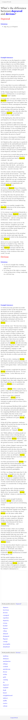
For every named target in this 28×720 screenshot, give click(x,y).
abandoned (6, 647)
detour (5, 672)
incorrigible (6, 644)
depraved (16, 11)
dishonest (6, 659)
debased (5, 634)
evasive (5, 703)
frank (4, 690)
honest (5, 693)
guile (4, 677)
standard (5, 688)
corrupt (5, 642)
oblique (5, 664)
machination (6, 661)
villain (5, 631)
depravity (6, 621)
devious (10, 14)
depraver (5, 607)
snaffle (5, 701)
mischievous (6, 669)
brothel (5, 626)
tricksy (5, 674)
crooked (5, 667)
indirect (5, 698)
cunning (5, 680)
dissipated (6, 636)
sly (4, 682)
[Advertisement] (14, 42)
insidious (5, 656)
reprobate (6, 618)
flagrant (5, 639)
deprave (5, 628)
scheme (5, 706)
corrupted (6, 615)
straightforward (7, 695)
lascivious (6, 610)
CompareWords (6, 2)
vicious (5, 623)
